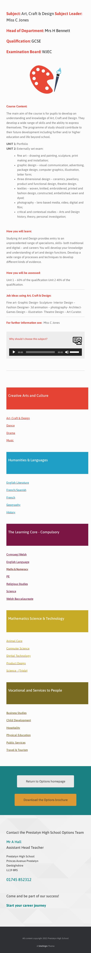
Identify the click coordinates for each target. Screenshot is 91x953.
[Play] (14, 352)
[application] (45, 352)
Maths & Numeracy (17, 569)
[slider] (40, 352)
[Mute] (67, 352)
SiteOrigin (43, 946)
